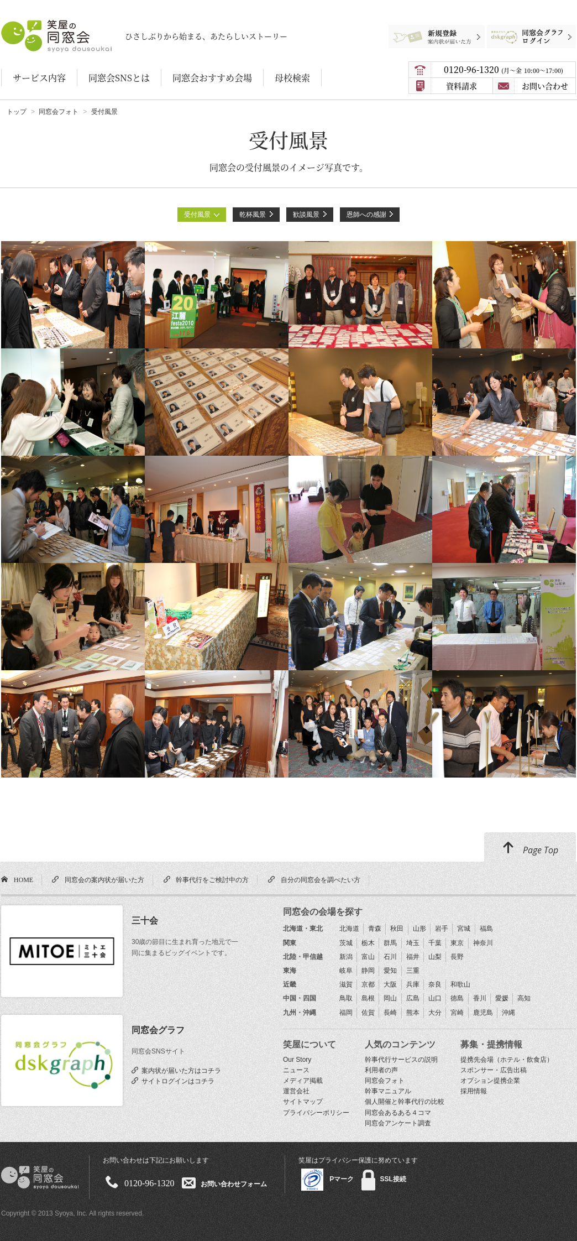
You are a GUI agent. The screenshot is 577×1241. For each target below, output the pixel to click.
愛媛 (501, 998)
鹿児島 (483, 1012)
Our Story (297, 1059)
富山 (368, 957)
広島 (412, 998)
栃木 (368, 943)
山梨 (435, 957)
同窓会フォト (385, 1080)
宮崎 (457, 1012)
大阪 (390, 984)
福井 (412, 957)
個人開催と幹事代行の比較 (404, 1102)
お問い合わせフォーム (234, 1183)
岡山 (390, 998)
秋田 (396, 928)
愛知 (390, 970)
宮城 (463, 928)
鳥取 (346, 998)
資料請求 (461, 85)
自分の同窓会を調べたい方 (318, 879)
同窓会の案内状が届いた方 (102, 879)
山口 (435, 998)
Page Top (530, 848)
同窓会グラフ (158, 1030)
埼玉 (412, 943)
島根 (368, 998)
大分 (435, 1012)
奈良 (435, 984)
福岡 (346, 1012)
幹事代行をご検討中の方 (210, 879)
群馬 (390, 943)
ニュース (296, 1070)
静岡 (368, 970)
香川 (479, 998)
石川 (390, 957)
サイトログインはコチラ (176, 1080)
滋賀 (346, 984)
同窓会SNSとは (119, 77)
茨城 (346, 943)
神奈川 (483, 943)
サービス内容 (39, 77)
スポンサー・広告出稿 (493, 1070)
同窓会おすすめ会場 (212, 77)
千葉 (435, 943)
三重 (412, 970)
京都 (368, 984)
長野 (457, 957)
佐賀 (368, 1012)
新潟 (346, 957)
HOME (22, 879)
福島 (486, 928)
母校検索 (292, 77)
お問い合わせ (545, 85)
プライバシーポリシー (316, 1113)
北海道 (349, 928)
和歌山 (460, 984)
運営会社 (296, 1091)
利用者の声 (381, 1070)
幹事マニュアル (388, 1091)
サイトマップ (303, 1102)
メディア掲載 (303, 1080)
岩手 (441, 928)
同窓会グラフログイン (523, 30)
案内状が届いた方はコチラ (179, 1070)
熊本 (412, 1012)
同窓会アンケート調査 (398, 1123)
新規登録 (432, 30)
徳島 (457, 998)
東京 (457, 943)
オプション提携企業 (490, 1080)
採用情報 (473, 1091)
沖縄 (508, 1012)
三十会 (145, 920)
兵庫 (412, 984)
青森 (374, 928)
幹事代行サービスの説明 (401, 1059)
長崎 (390, 1012)
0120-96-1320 (503, 69)
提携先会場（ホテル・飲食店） (506, 1059)
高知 (524, 998)
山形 (419, 928)
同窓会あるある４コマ (398, 1113)
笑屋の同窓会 (22, 25)
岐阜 (346, 970)
